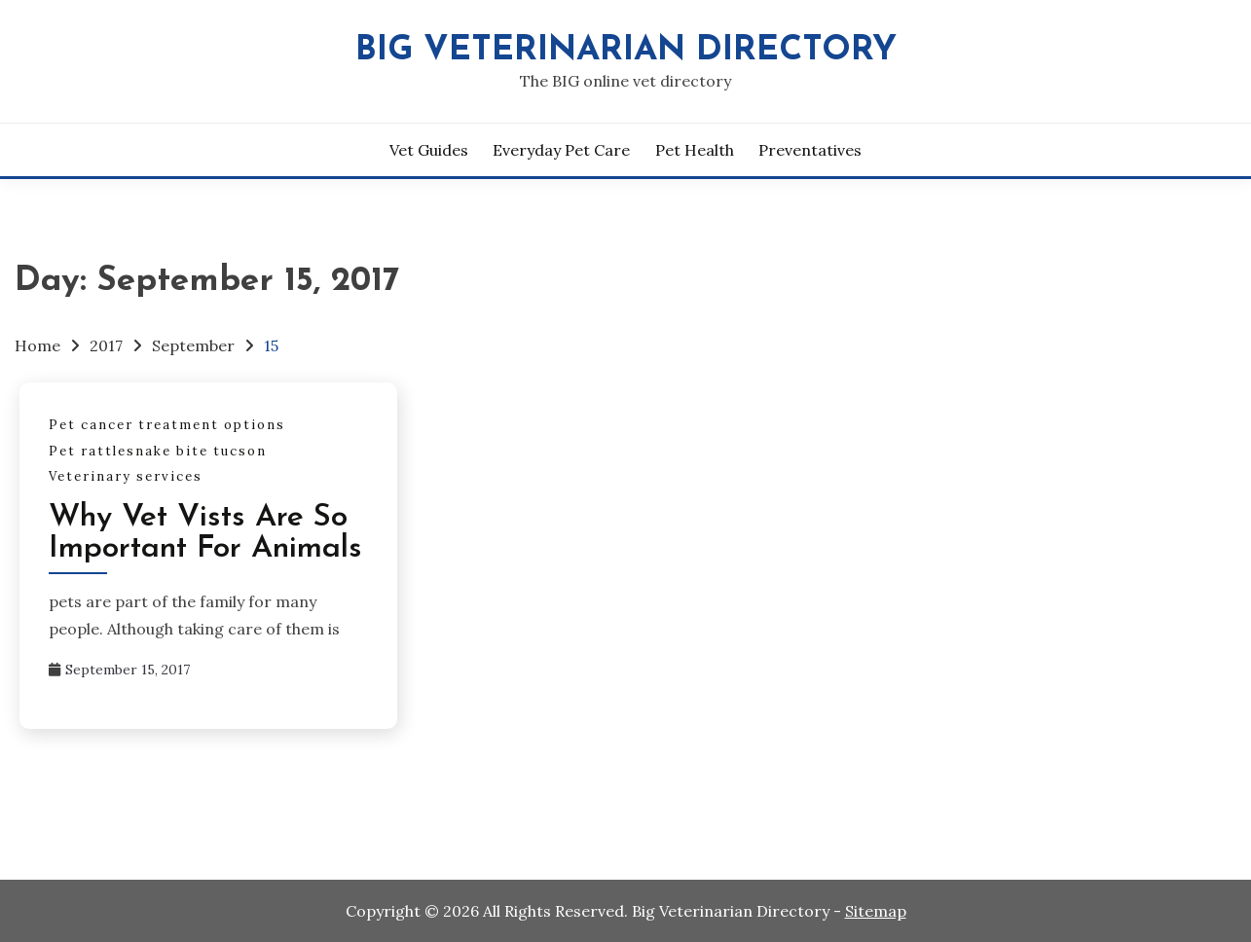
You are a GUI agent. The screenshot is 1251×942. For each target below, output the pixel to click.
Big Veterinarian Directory (626, 51)
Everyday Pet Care (561, 150)
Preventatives (810, 150)
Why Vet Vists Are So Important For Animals (205, 533)
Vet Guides (428, 150)
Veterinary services (125, 476)
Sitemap (875, 911)
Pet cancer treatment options (167, 425)
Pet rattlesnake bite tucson (158, 451)
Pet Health (694, 150)
